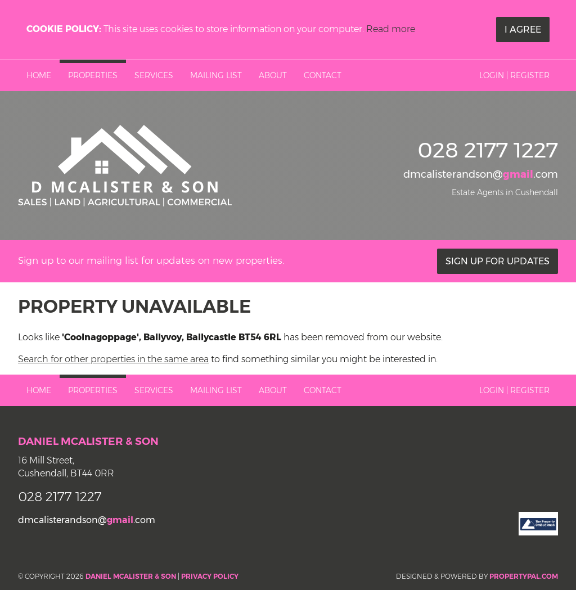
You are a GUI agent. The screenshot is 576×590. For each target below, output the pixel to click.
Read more (390, 29)
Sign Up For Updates (498, 261)
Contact (322, 75)
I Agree (523, 29)
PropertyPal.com (523, 576)
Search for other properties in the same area (113, 359)
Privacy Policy (209, 576)
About (273, 75)
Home (38, 75)
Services (153, 75)
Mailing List (216, 75)
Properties (93, 75)
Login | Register (514, 75)
